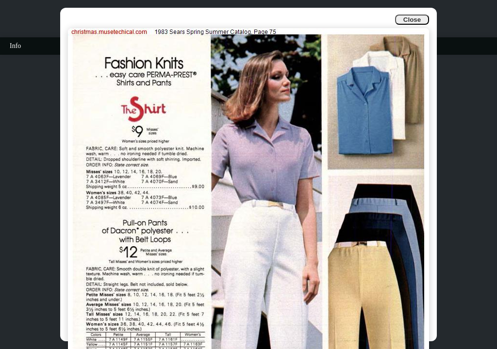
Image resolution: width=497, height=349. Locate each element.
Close (412, 19)
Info (15, 45)
